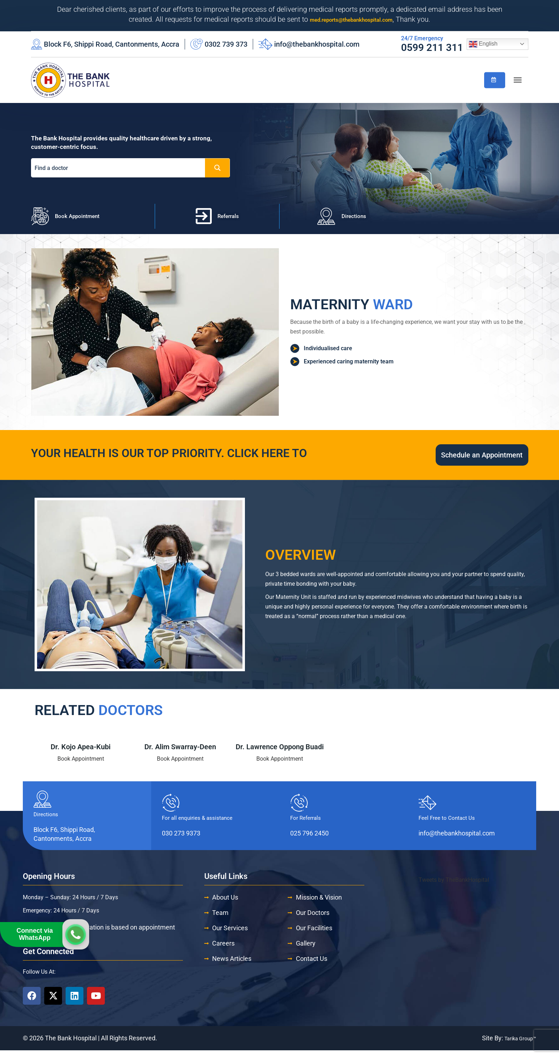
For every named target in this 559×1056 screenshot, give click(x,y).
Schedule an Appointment (446, 457)
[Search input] (120, 168)
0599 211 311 (432, 47)
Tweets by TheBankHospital (454, 885)
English (483, 44)
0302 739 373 (226, 44)
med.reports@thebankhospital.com (351, 19)
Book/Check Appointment (493, 79)
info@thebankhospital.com (316, 44)
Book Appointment (80, 764)
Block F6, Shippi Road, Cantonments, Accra (111, 44)
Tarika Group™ (516, 1043)
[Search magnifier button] (217, 167)
